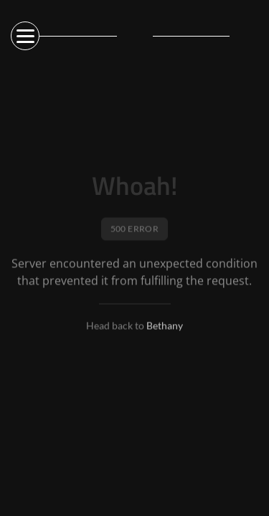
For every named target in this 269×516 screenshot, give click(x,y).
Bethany (164, 326)
